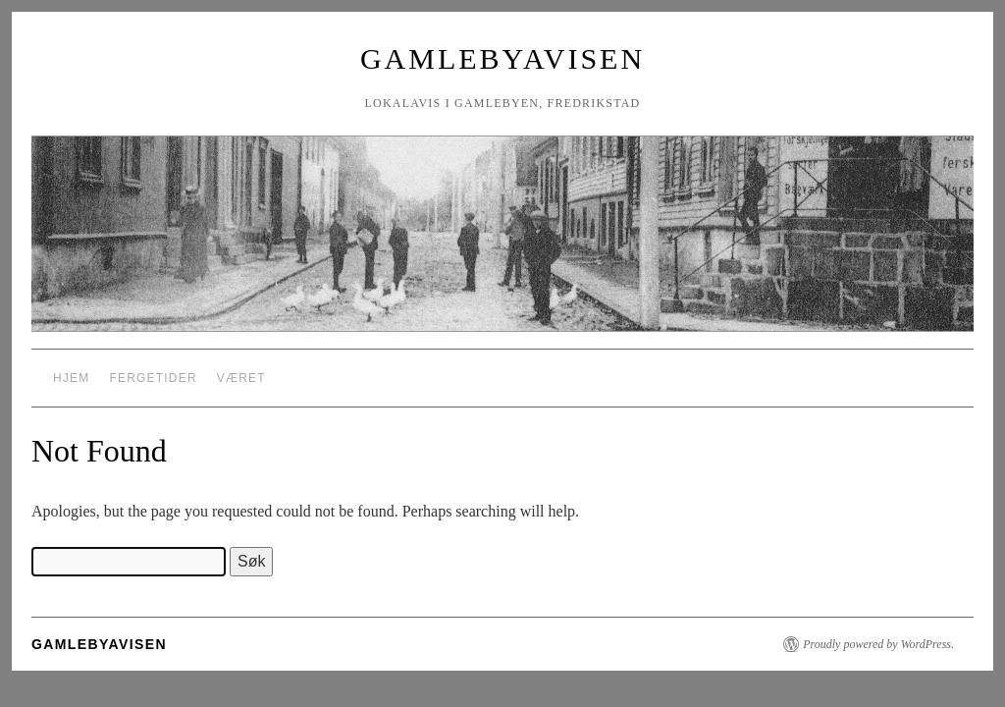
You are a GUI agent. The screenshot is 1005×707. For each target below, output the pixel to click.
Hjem (71, 378)
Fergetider (152, 378)
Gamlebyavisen (502, 58)
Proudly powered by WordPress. (878, 644)
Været (241, 378)
